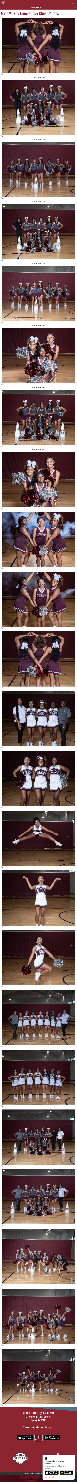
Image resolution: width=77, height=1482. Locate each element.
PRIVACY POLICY (29, 1473)
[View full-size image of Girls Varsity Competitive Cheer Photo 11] (38, 660)
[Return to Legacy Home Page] (3, 3)
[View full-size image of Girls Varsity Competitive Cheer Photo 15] (38, 899)
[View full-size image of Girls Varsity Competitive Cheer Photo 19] (38, 1138)
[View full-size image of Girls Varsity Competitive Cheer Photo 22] (38, 1317)
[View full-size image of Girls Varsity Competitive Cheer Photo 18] (38, 1078)
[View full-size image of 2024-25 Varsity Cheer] (38, 46)
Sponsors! (49, 1427)
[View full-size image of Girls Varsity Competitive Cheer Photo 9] (38, 540)
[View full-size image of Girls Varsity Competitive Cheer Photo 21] (38, 1257)
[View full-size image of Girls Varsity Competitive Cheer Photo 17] (38, 1018)
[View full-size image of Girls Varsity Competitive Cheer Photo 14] (38, 839)
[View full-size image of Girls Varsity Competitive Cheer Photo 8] (38, 481)
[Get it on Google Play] (66, 1473)
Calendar (36, 8)
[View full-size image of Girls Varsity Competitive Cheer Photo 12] (38, 720)
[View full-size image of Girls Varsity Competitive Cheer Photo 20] (38, 1198)
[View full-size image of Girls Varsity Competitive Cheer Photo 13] (38, 779)
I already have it (49, 1477)
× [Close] (72, 1457)
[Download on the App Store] (52, 1473)
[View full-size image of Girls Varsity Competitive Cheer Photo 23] (38, 1377)
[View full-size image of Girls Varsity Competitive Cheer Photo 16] (38, 959)
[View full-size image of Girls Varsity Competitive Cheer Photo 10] (38, 600)
